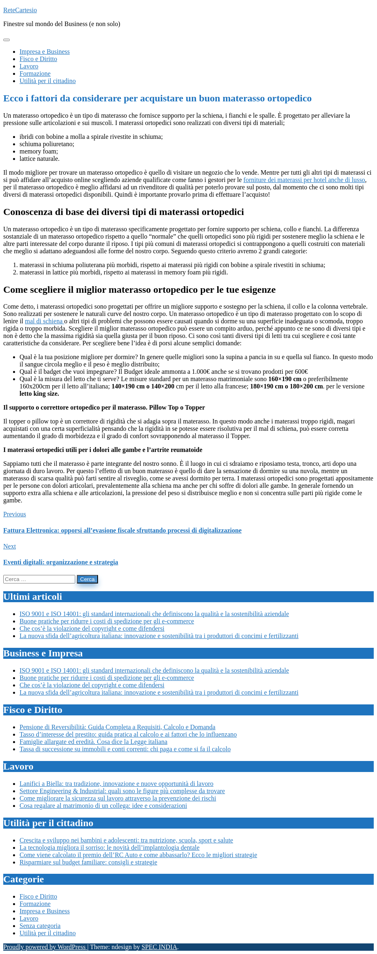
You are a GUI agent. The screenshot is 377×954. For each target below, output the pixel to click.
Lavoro (29, 918)
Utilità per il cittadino (48, 933)
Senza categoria (40, 925)
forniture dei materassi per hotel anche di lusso (304, 179)
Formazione (35, 903)
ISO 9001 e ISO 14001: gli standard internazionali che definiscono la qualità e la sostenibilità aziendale (154, 613)
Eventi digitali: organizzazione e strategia (60, 562)
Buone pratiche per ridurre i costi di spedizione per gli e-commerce (107, 621)
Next (9, 546)
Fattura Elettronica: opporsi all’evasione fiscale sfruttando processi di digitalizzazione (122, 530)
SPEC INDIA (159, 946)
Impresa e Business (45, 911)
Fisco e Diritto (38, 896)
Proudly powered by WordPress (45, 946)
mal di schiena (44, 321)
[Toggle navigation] (6, 40)
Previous (14, 514)
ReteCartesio (20, 10)
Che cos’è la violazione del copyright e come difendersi (92, 628)
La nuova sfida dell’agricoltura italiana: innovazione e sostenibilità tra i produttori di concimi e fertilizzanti (159, 635)
